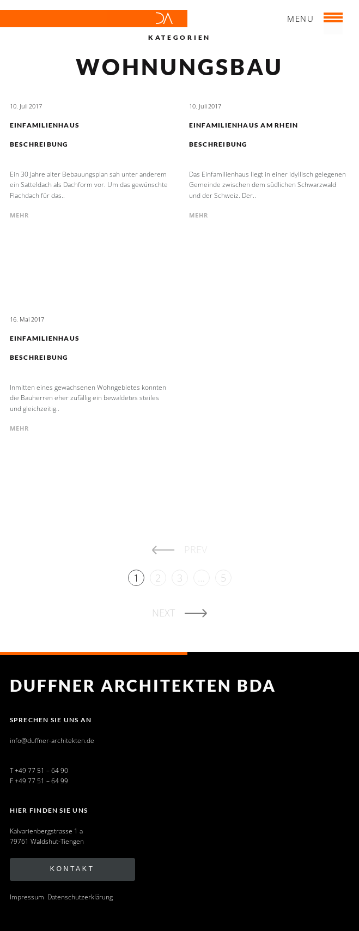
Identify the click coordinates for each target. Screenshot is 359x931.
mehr (19, 215)
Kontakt (72, 869)
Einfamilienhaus (45, 125)
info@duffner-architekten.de (52, 740)
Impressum (27, 897)
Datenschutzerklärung (80, 897)
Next (163, 612)
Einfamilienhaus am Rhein (244, 125)
